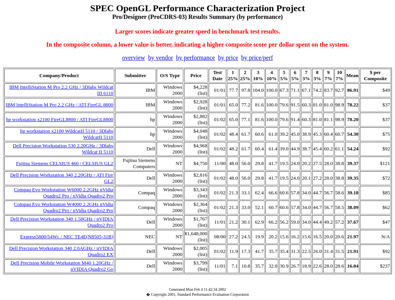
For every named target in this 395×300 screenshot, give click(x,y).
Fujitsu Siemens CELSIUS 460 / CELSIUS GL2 (64, 163)
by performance (195, 57)
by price (228, 57)
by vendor (160, 57)
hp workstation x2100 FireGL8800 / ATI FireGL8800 (59, 119)
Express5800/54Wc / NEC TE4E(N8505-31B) (66, 236)
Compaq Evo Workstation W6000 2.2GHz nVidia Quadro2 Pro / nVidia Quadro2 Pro (63, 193)
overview (133, 57)
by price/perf (257, 57)
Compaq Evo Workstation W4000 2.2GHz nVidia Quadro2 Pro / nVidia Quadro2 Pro (63, 207)
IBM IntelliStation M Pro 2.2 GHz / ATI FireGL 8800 (59, 105)
